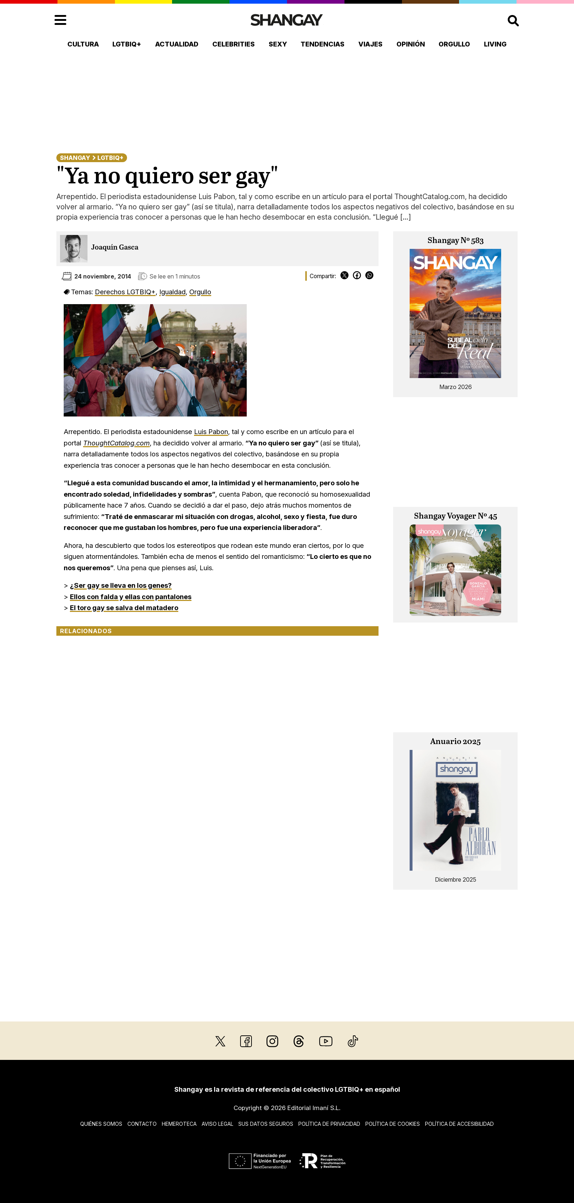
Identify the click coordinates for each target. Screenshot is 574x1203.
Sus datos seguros (265, 1124)
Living (495, 44)
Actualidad (176, 44)
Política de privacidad (329, 1124)
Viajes (370, 44)
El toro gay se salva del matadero (124, 608)
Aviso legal (217, 1124)
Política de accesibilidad (459, 1124)
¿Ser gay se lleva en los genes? (121, 585)
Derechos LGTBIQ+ (125, 292)
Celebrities (233, 44)
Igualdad (172, 292)
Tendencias (322, 44)
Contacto (142, 1124)
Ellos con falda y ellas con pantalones (130, 597)
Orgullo (454, 44)
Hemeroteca (179, 1124)
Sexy (278, 44)
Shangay (75, 157)
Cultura (83, 44)
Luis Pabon (211, 431)
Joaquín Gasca (114, 247)
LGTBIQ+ (126, 44)
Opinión (410, 44)
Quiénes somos (101, 1124)
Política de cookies (392, 1124)
